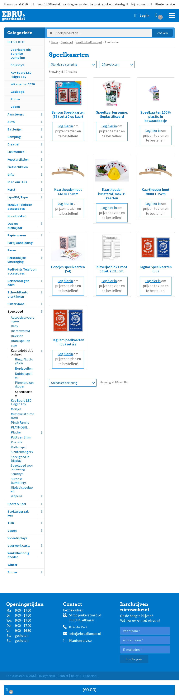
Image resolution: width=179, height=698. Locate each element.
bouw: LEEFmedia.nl (84, 675)
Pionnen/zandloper (24, 384)
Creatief (13, 144)
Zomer (15, 99)
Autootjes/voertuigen (22, 319)
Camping (14, 137)
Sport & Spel (17, 504)
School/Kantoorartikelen (18, 294)
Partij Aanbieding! (20, 243)
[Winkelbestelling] (73, 64)
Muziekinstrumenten (22, 416)
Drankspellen (20, 341)
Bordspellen (24, 368)
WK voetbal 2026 (23, 84)
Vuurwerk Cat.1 (19, 545)
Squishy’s (17, 65)
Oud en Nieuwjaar (15, 225)
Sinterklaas (16, 304)
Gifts (11, 174)
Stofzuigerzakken (18, 513)
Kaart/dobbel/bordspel (22, 352)
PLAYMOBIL (19, 427)
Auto (11, 122)
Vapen (15, 106)
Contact (63, 675)
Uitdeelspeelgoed (22, 489)
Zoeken (162, 33)
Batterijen (15, 129)
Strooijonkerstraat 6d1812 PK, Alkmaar (82, 617)
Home (54, 42)
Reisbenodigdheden (18, 283)
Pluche (16, 432)
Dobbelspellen (24, 375)
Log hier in (65, 126)
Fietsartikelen (18, 167)
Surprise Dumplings (19, 481)
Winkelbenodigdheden (18, 555)
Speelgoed (15, 311)
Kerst (11, 189)
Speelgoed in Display (20, 459)
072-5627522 (75, 627)
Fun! (14, 346)
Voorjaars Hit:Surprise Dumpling (21, 53)
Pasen (12, 250)
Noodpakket (17, 216)
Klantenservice (163, 4)
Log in (145, 15)
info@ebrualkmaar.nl (82, 633)
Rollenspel (19, 447)
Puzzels (16, 442)
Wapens (16, 496)
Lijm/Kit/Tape (18, 197)
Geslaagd (17, 91)
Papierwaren (17, 235)
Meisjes (16, 409)
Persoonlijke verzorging (17, 260)
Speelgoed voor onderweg (22, 467)
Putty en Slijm (21, 437)
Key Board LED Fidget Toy (21, 74)
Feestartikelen (18, 159)
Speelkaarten (23, 393)
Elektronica (16, 152)
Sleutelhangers (22, 452)
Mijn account (137, 4)
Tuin (11, 523)
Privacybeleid (46, 675)
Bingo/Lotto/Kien (24, 361)
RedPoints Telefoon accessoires (22, 271)
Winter (12, 565)
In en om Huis (17, 182)
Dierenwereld (20, 331)
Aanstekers (16, 114)
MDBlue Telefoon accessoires (20, 206)
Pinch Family (20, 422)
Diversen (17, 336)
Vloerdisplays (17, 538)
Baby (14, 326)
